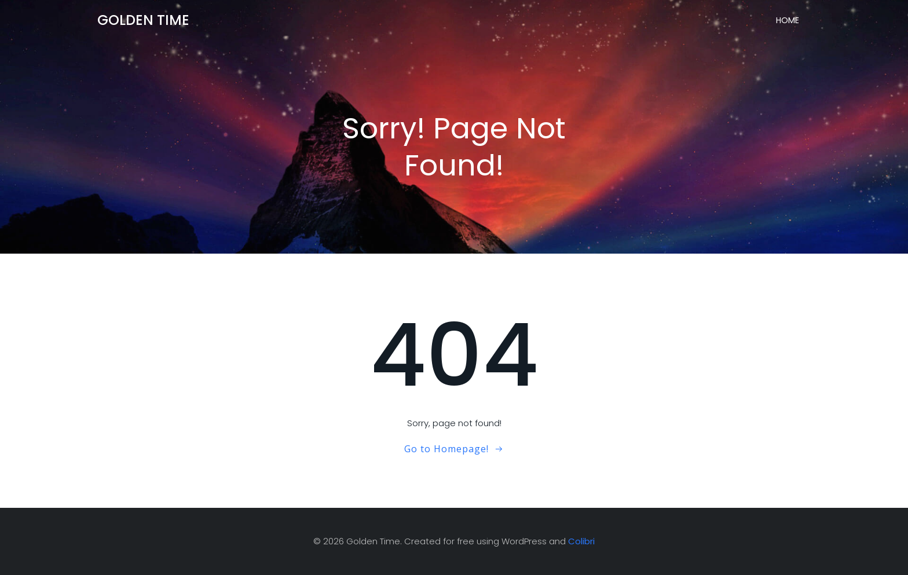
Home (787, 20)
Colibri (581, 541)
